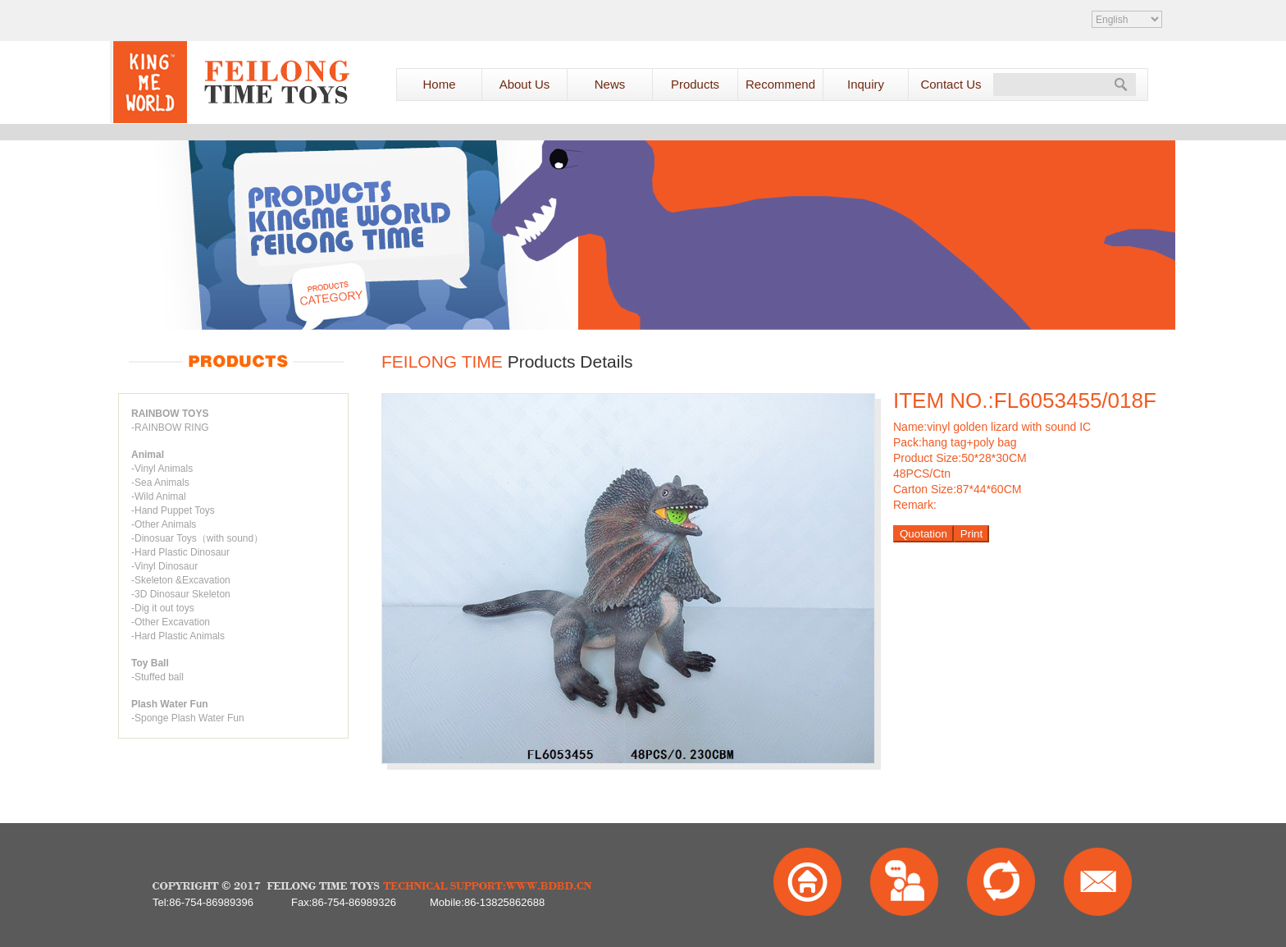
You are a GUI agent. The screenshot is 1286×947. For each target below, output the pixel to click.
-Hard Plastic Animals (178, 636)
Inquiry (865, 84)
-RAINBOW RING (170, 427)
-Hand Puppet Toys (173, 510)
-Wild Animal (158, 496)
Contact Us (950, 84)
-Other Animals (163, 524)
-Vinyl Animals (162, 468)
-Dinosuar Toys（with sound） (197, 538)
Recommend (780, 84)
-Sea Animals (160, 482)
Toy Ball (150, 663)
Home (438, 84)
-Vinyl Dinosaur (164, 566)
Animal (147, 454)
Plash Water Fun (169, 704)
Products (695, 84)
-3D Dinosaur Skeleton (180, 594)
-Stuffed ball (157, 677)
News (610, 84)
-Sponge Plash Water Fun (187, 718)
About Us (524, 84)
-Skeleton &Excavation (180, 580)
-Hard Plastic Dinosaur (180, 552)
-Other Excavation (170, 622)
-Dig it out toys (162, 608)
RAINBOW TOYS (169, 413)
